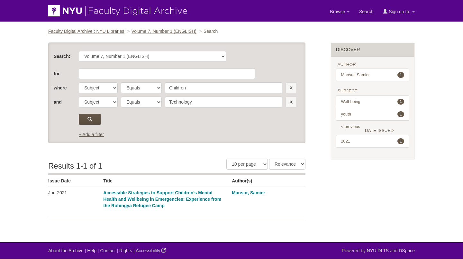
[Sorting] (287, 164)
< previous (350, 126)
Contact (107, 250)
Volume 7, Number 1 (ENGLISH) (164, 31)
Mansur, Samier (248, 192)
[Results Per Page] (247, 164)
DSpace (407, 250)
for (57, 73)
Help (91, 250)
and (58, 102)
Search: (62, 56)
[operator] (141, 87)
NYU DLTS (378, 250)
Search (366, 11)
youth (372, 114)
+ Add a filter (91, 134)
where (60, 87)
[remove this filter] (291, 87)
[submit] (90, 119)
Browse (340, 11)
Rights (125, 250)
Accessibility (151, 250)
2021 (372, 141)
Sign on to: (399, 11)
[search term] (223, 87)
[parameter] (98, 87)
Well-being (372, 102)
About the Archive (66, 250)
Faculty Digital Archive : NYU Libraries (86, 31)
